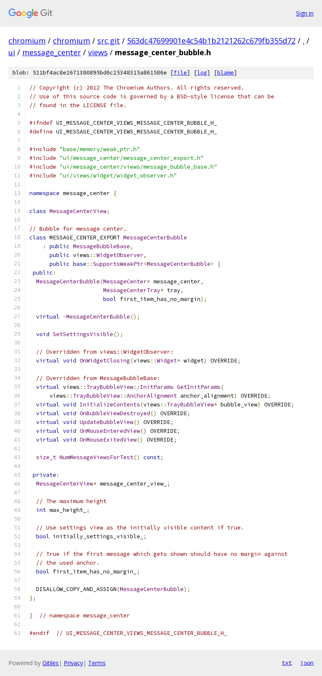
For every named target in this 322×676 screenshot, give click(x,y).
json (307, 662)
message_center (51, 52)
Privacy (73, 663)
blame (225, 72)
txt (287, 662)
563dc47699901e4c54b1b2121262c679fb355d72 (211, 41)
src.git (108, 41)
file (180, 72)
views (98, 52)
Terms (97, 663)
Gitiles (50, 663)
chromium (27, 41)
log (202, 72)
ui (11, 52)
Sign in (305, 13)
